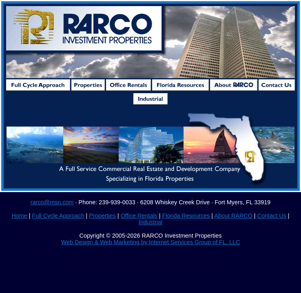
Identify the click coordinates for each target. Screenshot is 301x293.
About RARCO (233, 215)
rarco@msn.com (52, 202)
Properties (102, 215)
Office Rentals (139, 215)
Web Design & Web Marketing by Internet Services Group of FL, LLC (150, 242)
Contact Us (271, 215)
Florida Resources (186, 215)
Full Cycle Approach (58, 215)
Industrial (150, 222)
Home (19, 215)
